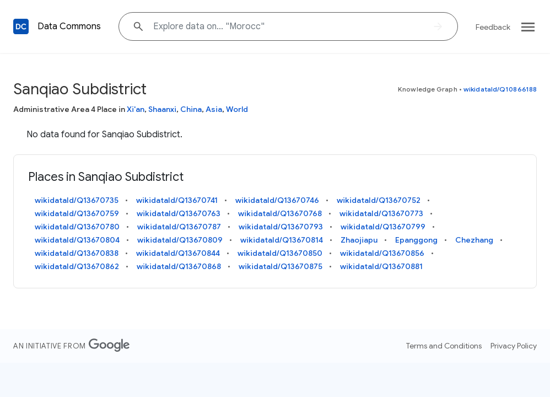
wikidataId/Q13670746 (277, 200)
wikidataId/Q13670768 (280, 213)
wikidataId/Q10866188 (500, 89)
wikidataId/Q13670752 (378, 200)
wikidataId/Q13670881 (381, 266)
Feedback (493, 27)
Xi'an (135, 109)
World (237, 109)
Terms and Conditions (444, 346)
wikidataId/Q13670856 (382, 253)
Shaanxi (162, 109)
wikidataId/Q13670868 (179, 266)
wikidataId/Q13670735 (76, 200)
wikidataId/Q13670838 (76, 253)
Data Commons (69, 26)
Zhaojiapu (359, 240)
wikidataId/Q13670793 (281, 227)
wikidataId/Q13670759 (77, 213)
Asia (214, 109)
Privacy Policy (513, 346)
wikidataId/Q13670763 (178, 213)
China (191, 109)
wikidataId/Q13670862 (77, 266)
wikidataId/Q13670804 (77, 240)
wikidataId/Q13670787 (179, 227)
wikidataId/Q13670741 (177, 200)
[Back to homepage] (21, 26)
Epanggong (416, 240)
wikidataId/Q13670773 (381, 213)
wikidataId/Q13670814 (281, 240)
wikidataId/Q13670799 (383, 227)
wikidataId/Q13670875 (280, 266)
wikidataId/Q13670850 (280, 253)
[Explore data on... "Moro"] (288, 26)
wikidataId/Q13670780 (77, 227)
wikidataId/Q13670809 (180, 240)
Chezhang (474, 240)
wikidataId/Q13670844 (178, 253)
